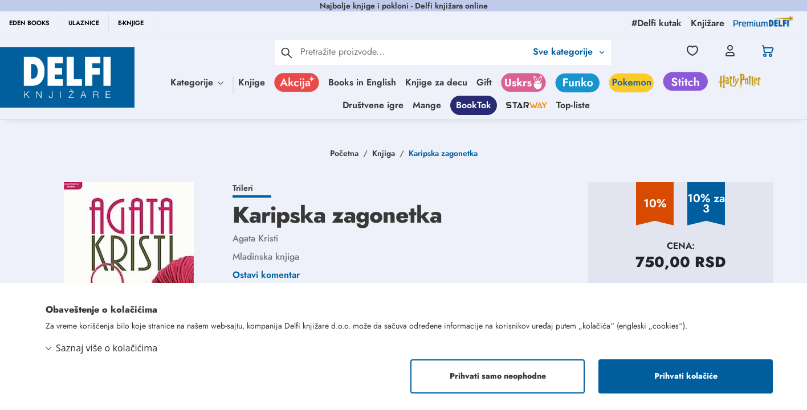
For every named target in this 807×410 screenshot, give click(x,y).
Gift (484, 82)
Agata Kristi (255, 238)
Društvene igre (373, 105)
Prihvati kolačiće (686, 376)
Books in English (362, 82)
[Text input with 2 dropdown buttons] (413, 51)
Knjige (251, 82)
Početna (344, 153)
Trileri (243, 188)
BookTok (473, 105)
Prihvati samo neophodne (498, 376)
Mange (427, 105)
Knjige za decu (436, 82)
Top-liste (573, 105)
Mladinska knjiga (266, 256)
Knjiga (383, 153)
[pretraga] (286, 52)
